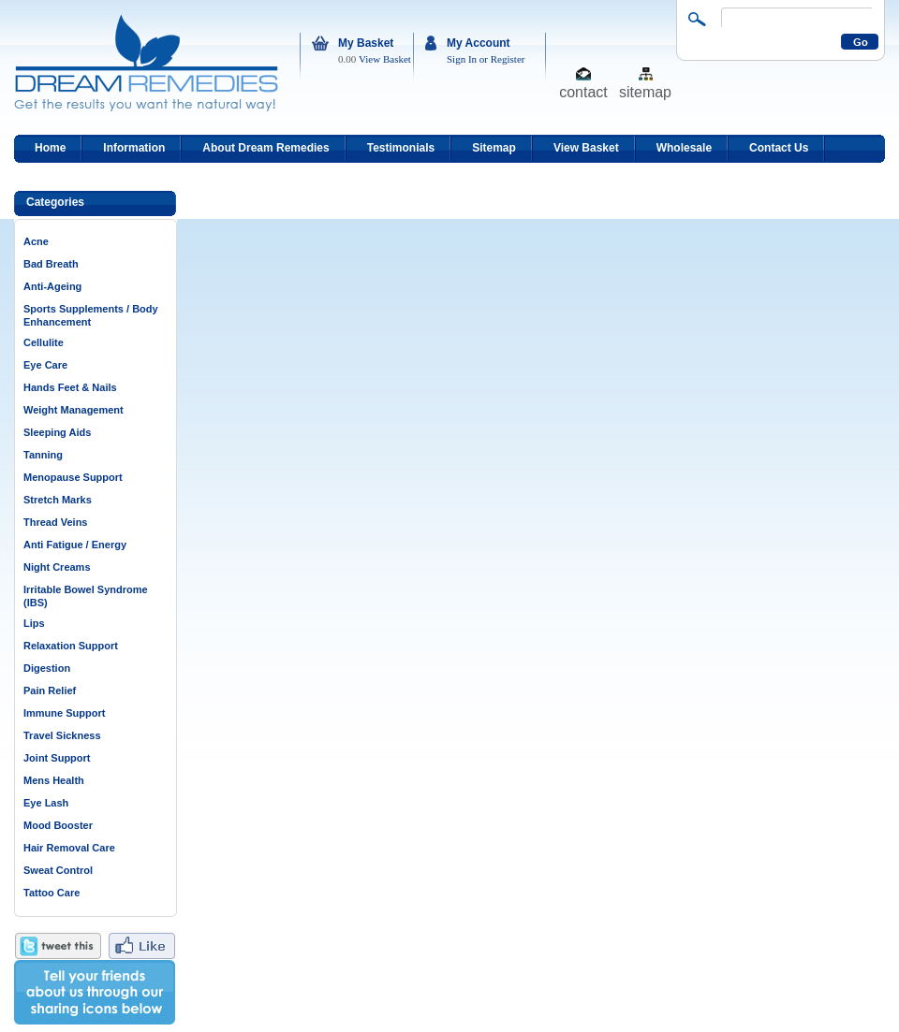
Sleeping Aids (57, 432)
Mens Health (53, 780)
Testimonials (401, 147)
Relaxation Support (70, 645)
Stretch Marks (57, 499)
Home (50, 147)
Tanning (43, 454)
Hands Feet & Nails (70, 387)
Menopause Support (73, 477)
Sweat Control (58, 870)
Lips (34, 623)
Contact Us (778, 147)
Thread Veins (55, 522)
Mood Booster (58, 825)
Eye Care (45, 365)
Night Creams (57, 567)
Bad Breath (51, 263)
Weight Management (73, 409)
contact (583, 91)
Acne (36, 241)
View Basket (385, 59)
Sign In (462, 59)
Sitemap (494, 147)
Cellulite (43, 342)
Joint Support (57, 757)
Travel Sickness (62, 735)
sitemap (645, 91)
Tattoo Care (51, 892)
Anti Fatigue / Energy (74, 544)
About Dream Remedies (265, 147)
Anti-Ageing (52, 286)
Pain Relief (49, 690)
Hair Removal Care (69, 847)
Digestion (46, 668)
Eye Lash (45, 802)
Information (134, 147)
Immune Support (64, 713)
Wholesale (684, 147)
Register (508, 59)
